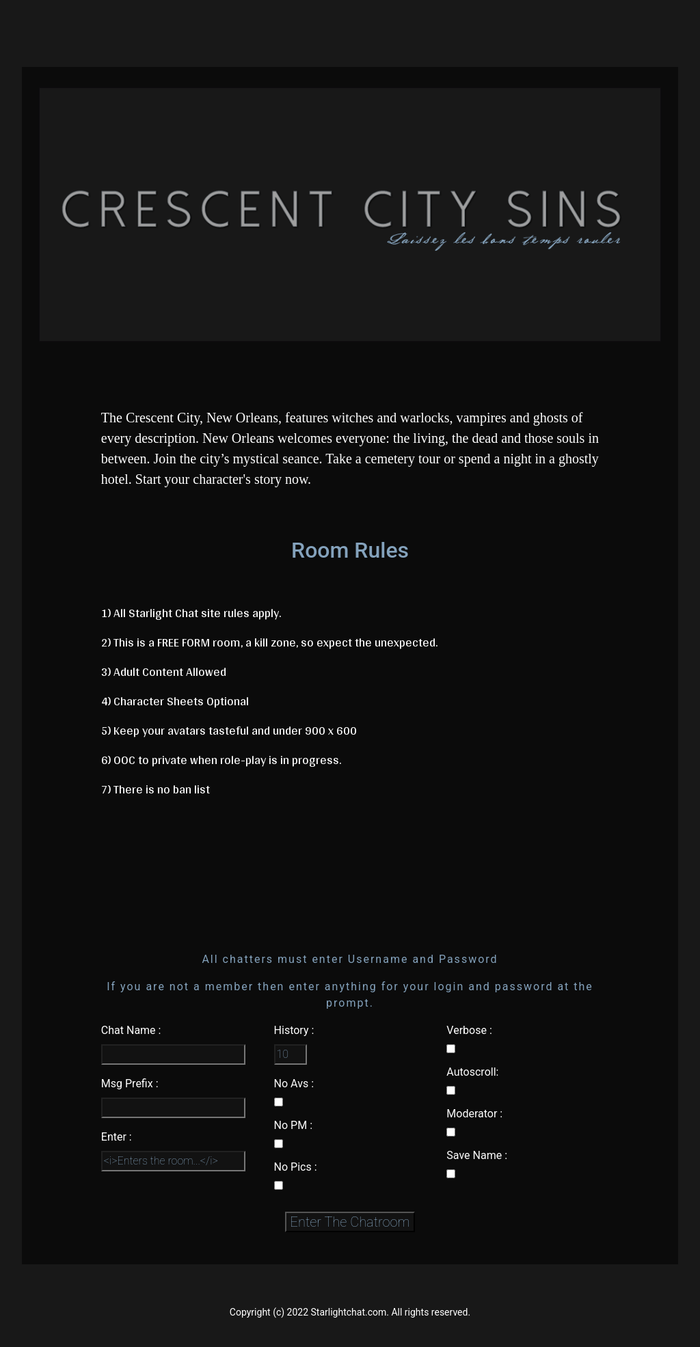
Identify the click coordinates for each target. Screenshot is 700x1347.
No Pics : (295, 1166)
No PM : (293, 1125)
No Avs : (294, 1083)
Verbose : (469, 1030)
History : (294, 1030)
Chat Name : (131, 1030)
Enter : (116, 1136)
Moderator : (474, 1113)
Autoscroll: (472, 1071)
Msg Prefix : (130, 1083)
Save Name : (476, 1155)
